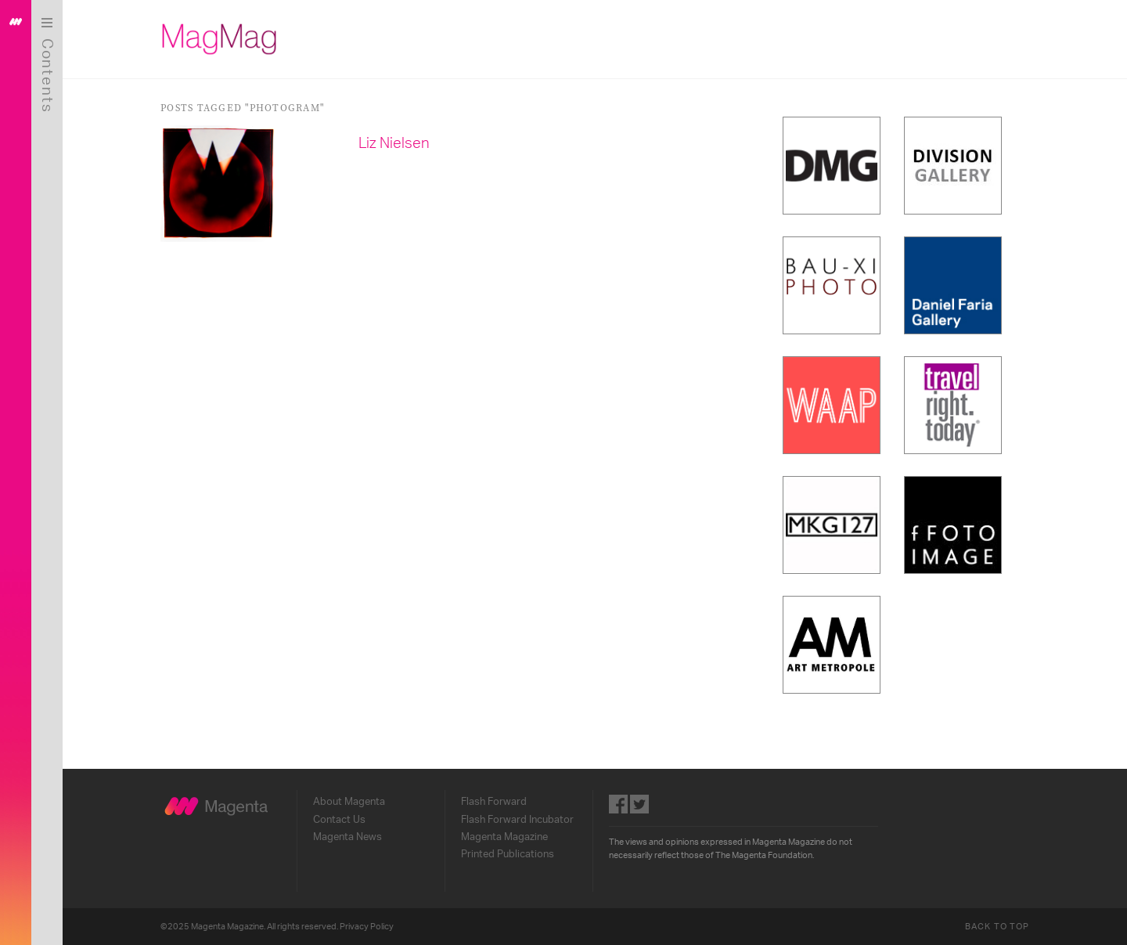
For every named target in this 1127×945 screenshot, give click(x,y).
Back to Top (997, 926)
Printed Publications (507, 854)
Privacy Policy (367, 926)
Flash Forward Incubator (517, 819)
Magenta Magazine (504, 836)
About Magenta (349, 801)
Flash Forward (494, 801)
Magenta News (347, 836)
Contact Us (339, 819)
